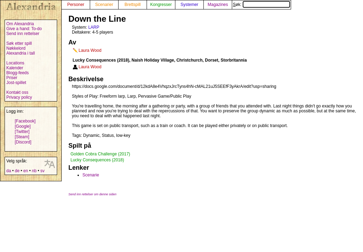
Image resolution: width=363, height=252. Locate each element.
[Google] (23, 126)
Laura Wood (90, 50)
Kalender (14, 67)
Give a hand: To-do (24, 28)
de (17, 170)
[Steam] (22, 136)
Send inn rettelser (22, 33)
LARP (93, 27)
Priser (11, 77)
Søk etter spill (19, 43)
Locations (15, 63)
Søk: (261, 4)
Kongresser (161, 4)
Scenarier (104, 4)
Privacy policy (19, 97)
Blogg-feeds (17, 72)
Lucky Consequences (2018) (97, 160)
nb (34, 170)
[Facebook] (25, 121)
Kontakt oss (17, 92)
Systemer (190, 4)
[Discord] (23, 142)
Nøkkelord (16, 48)
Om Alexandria (20, 23)
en (25, 170)
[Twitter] (22, 131)
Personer (76, 4)
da (8, 170)
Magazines (218, 4)
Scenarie (90, 175)
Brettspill (133, 4)
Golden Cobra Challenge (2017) (100, 154)
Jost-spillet (16, 82)
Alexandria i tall (20, 53)
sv (42, 170)
